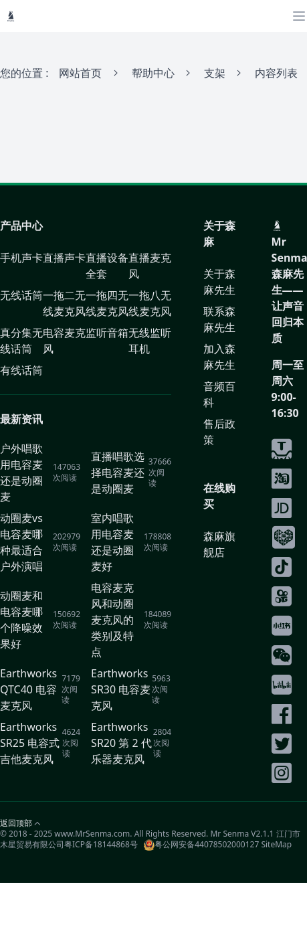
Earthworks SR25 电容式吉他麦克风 (30, 743)
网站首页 (80, 73)
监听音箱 (107, 332)
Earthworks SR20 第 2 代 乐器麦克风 (121, 743)
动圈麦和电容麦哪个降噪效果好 (21, 619)
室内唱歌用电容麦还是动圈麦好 (112, 542)
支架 (214, 73)
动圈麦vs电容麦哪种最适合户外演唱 (21, 542)
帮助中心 (153, 73)
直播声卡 (64, 257)
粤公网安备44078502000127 (201, 844)
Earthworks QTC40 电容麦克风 (28, 689)
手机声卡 (21, 257)
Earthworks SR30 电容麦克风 (120, 689)
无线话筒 (21, 295)
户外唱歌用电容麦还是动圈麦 (21, 472)
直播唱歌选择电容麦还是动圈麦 (117, 472)
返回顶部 (16, 823)
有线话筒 (21, 370)
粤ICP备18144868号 (101, 844)
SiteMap (276, 844)
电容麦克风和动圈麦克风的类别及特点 (112, 619)
